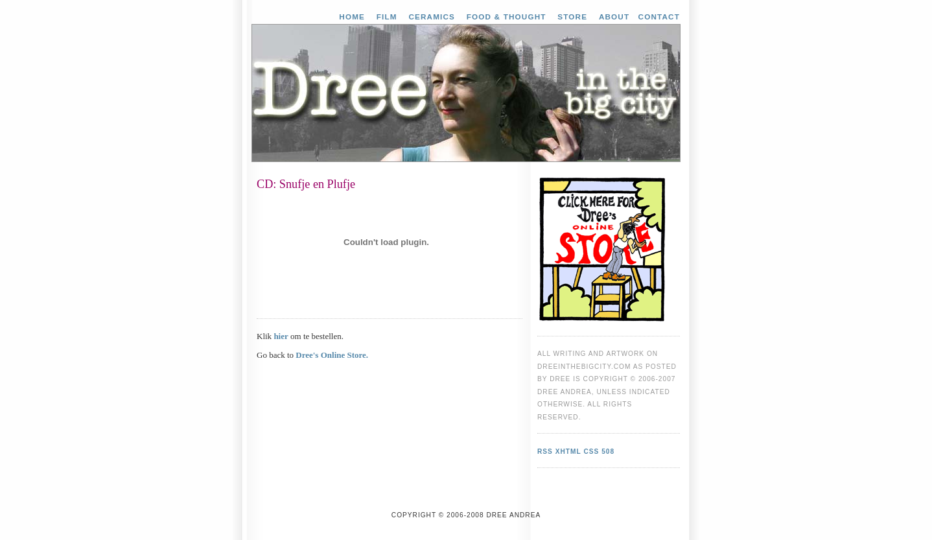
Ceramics (431, 16)
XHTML (568, 451)
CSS (591, 451)
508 (607, 451)
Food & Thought (506, 16)
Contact (659, 16)
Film (387, 16)
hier (281, 336)
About (614, 16)
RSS (545, 451)
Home (352, 16)
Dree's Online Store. (332, 355)
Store (572, 16)
